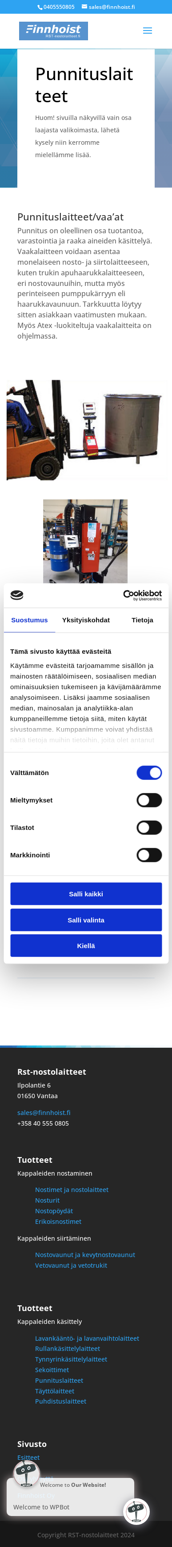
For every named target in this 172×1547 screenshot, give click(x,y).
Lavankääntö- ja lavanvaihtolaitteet (87, 1338)
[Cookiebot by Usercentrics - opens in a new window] (123, 595)
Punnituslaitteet (59, 1380)
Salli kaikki (86, 894)
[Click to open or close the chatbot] (136, 1511)
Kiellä (86, 945)
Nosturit (47, 1200)
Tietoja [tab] (142, 620)
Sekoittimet (52, 1370)
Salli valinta (86, 919)
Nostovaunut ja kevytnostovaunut (85, 1254)
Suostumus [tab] (29, 620)
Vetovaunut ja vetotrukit (71, 1265)
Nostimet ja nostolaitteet (71, 1189)
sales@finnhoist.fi (44, 1112)
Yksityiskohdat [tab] (86, 620)
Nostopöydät (54, 1211)
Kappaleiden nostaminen (54, 1173)
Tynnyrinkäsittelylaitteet (71, 1359)
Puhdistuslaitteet (60, 1401)
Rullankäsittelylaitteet (67, 1348)
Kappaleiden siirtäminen (54, 1238)
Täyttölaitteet (54, 1391)
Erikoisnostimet (58, 1221)
